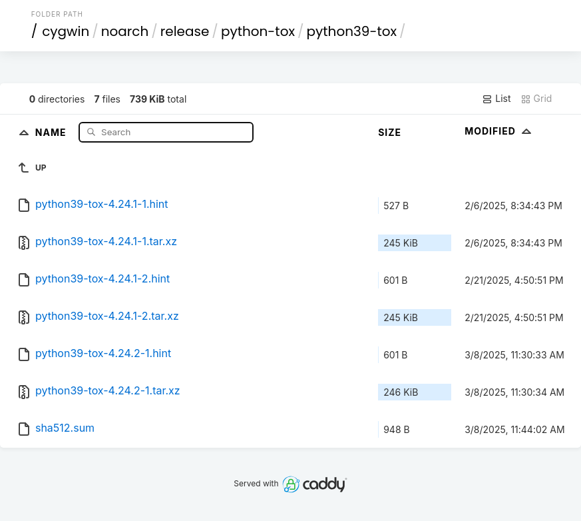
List (496, 99)
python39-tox (352, 31)
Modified (499, 131)
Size (389, 132)
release (185, 31)
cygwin (65, 31)
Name (52, 131)
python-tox (258, 31)
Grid (536, 99)
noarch (125, 31)
